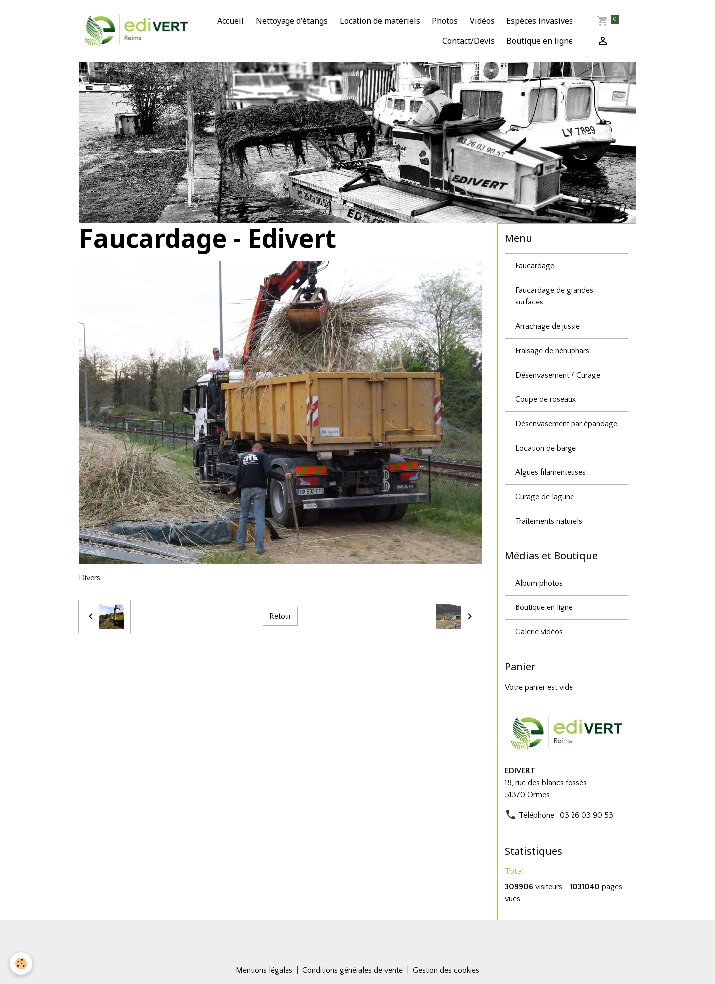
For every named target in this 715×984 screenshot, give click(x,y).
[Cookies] (21, 963)
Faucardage (534, 265)
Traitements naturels (548, 521)
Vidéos (482, 20)
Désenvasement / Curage (557, 375)
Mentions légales (264, 970)
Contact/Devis (468, 40)
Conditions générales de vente (352, 970)
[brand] (136, 31)
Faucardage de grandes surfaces (554, 296)
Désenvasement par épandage (566, 423)
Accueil (230, 20)
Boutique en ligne (539, 40)
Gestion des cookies (446, 970)
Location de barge (545, 448)
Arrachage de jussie (547, 326)
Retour (280, 616)
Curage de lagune (544, 496)
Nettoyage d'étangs (292, 20)
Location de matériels (380, 20)
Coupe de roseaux (545, 399)
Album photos (539, 583)
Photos (445, 20)
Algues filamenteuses (550, 472)
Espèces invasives (539, 20)
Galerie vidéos (539, 631)
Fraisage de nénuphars (552, 350)
